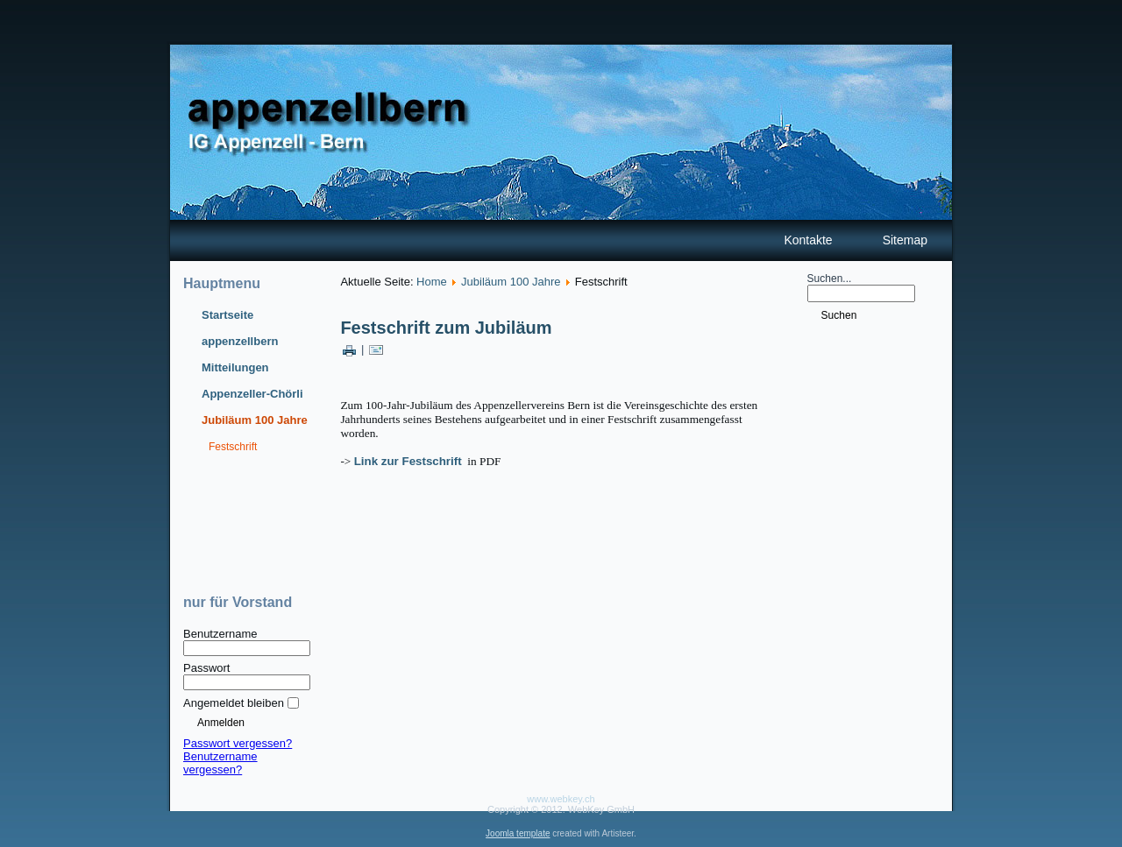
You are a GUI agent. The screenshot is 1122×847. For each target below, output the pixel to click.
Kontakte (808, 240)
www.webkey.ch (560, 799)
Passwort (206, 667)
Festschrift (233, 447)
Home (431, 281)
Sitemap (905, 240)
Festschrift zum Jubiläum (445, 327)
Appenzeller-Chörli (252, 393)
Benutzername (220, 633)
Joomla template (518, 833)
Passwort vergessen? (237, 743)
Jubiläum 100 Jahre (255, 420)
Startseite (227, 314)
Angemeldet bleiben (233, 702)
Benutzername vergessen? (220, 763)
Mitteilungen (235, 367)
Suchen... (829, 278)
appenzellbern (240, 341)
